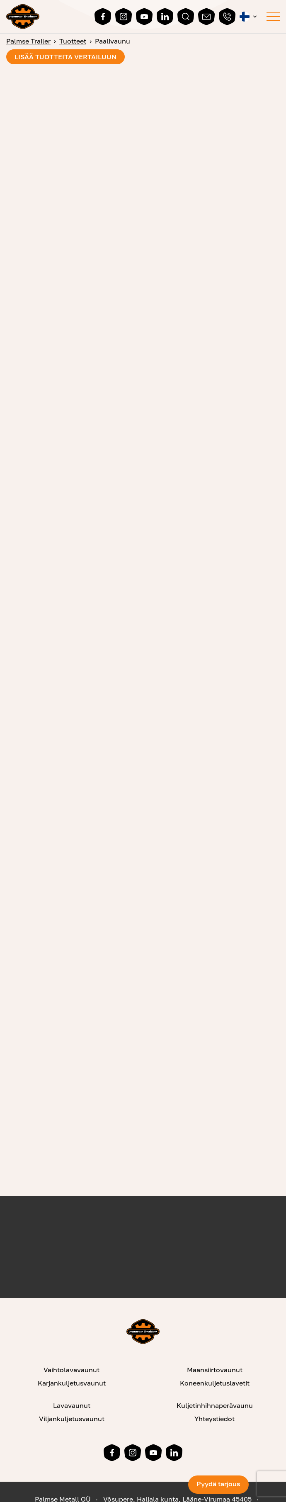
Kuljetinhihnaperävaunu (215, 1405)
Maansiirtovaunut (214, 1370)
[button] (249, 17)
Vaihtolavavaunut (71, 1370)
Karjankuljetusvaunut (72, 1383)
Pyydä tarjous (218, 1484)
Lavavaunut (71, 1405)
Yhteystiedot (214, 1419)
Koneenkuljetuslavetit (215, 1383)
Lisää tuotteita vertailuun (65, 57)
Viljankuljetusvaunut (71, 1419)
